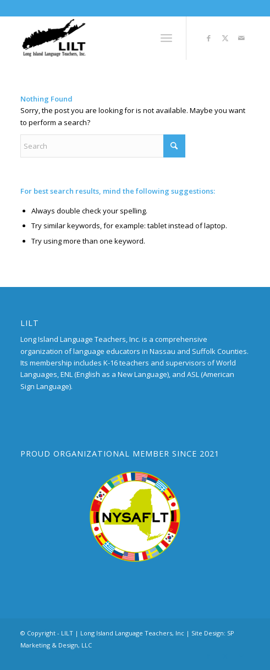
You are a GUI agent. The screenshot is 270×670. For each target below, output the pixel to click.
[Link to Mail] (241, 38)
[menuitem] (166, 38)
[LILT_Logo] (112, 38)
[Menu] (166, 38)
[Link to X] (225, 38)
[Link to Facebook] (208, 38)
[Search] (102, 145)
